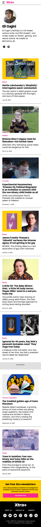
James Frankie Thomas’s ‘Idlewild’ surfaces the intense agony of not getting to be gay (19, 240)
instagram (20, 515)
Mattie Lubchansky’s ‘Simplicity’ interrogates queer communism (19, 86)
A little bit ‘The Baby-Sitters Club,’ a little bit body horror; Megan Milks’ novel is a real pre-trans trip (19, 290)
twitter (10, 515)
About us (8, 510)
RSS (36, 515)
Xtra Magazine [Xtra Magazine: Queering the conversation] (11, 2)
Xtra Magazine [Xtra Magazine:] (20, 505)
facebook (5, 515)
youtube (15, 515)
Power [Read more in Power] (4, 453)
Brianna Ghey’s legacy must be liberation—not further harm (19, 140)
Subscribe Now (20, 495)
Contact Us (20, 510)
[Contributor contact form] (8, 47)
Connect (31, 510)
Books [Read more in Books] (4, 82)
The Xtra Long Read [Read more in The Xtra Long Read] (9, 398)
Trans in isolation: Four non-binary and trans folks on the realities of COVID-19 (18, 459)
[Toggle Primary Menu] (3, 2)
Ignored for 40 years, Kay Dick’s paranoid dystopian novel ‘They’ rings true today (19, 344)
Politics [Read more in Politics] (5, 135)
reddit (31, 515)
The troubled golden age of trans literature (20, 402)
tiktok (25, 515)
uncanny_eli (4, 47)
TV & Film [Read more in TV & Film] (5, 181)
